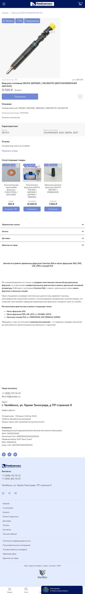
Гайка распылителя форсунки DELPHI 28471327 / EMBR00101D (53, 188)
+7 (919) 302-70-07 (11, 478)
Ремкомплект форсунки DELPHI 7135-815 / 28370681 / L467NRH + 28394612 (32, 191)
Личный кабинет (10, 534)
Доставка (7, 521)
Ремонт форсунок (10, 516)
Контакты (7, 529)
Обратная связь (9, 554)
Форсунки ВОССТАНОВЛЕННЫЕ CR (26, 13)
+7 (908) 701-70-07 (11, 393)
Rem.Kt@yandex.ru (11, 396)
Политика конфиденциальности (17, 541)
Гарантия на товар (10, 558)
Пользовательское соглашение (16, 545)
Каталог (6, 512)
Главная (5, 13)
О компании (8, 508)
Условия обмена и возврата (15, 549)
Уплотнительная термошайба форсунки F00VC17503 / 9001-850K (11, 190)
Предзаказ (20, 96)
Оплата (6, 525)
